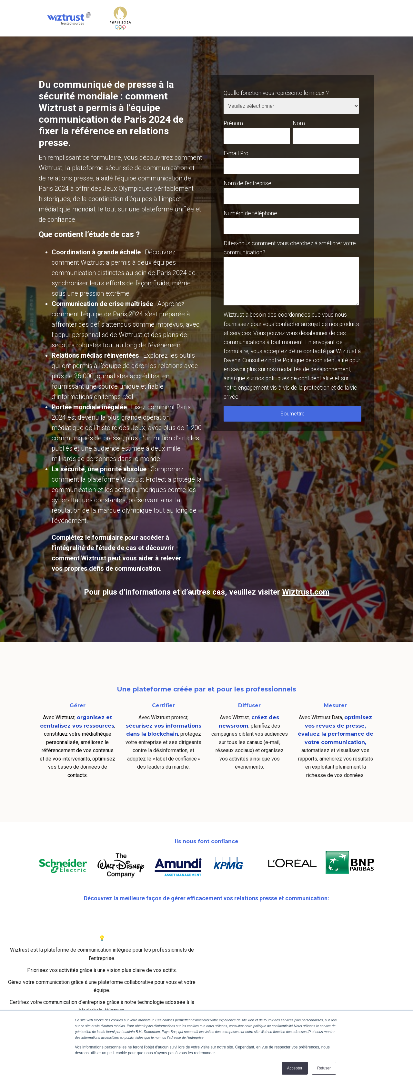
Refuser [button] (324, 1068)
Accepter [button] (294, 1068)
